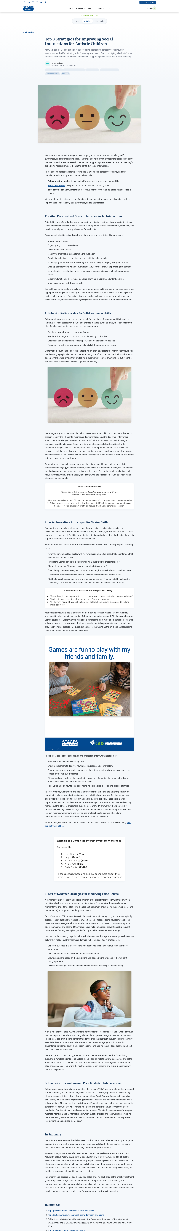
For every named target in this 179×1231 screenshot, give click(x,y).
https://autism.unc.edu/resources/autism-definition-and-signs (76, 1215)
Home (77, 21)
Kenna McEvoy (57, 63)
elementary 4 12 (92, 70)
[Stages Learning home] (28, 8)
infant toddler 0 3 (52, 74)
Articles (87, 21)
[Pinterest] (45, 2)
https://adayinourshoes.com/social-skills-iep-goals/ (71, 1210)
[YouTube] (41, 2)
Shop (109, 8)
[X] (33, 2)
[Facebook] (24, 2)
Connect (100, 8)
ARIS (71, 8)
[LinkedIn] (29, 2)
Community (100, 21)
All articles (28, 32)
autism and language (53, 70)
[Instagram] (37, 2)
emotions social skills (109, 70)
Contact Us (147, 2)
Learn (90, 8)
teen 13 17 (65, 74)
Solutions (80, 8)
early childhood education (74, 70)
